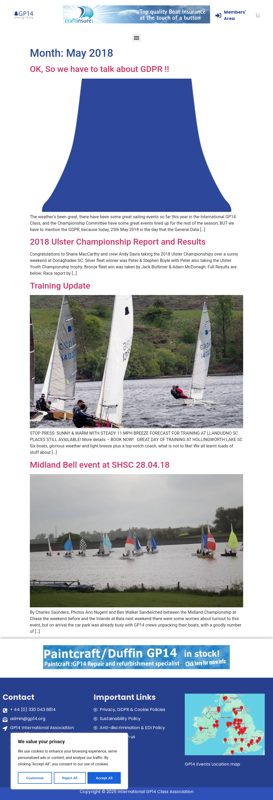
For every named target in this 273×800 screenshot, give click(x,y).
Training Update (60, 286)
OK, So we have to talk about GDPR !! (99, 69)
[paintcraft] (136, 667)
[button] (136, 37)
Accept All (104, 778)
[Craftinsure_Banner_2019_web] (136, 22)
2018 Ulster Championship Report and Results (118, 242)
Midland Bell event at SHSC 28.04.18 (100, 465)
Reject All (70, 778)
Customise (35, 778)
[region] (69, 761)
